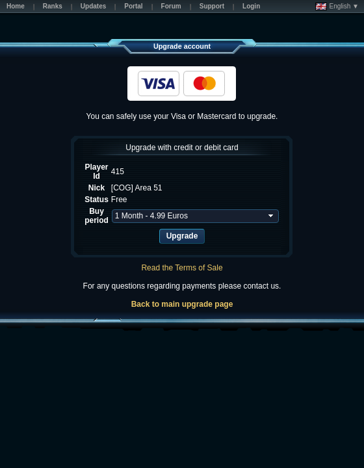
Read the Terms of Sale (181, 267)
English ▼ (337, 6)
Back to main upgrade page (182, 304)
